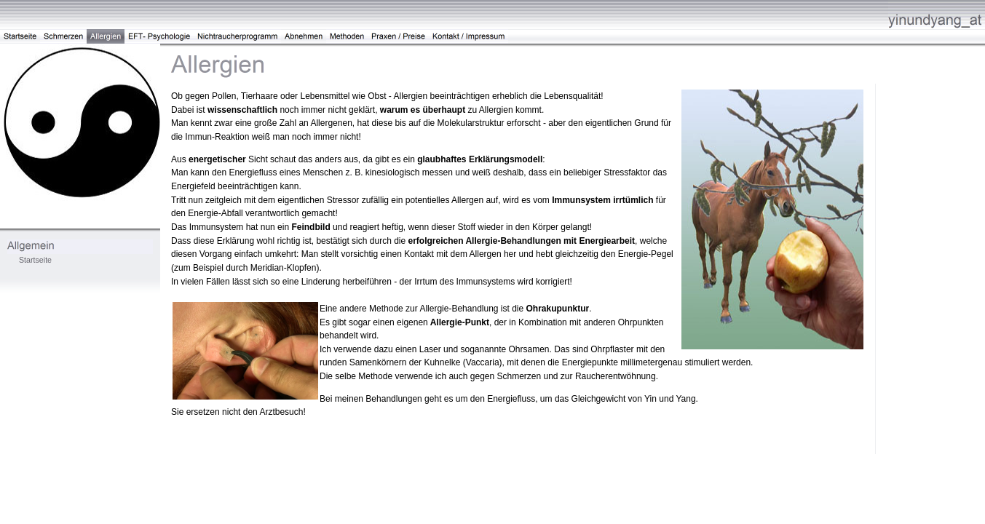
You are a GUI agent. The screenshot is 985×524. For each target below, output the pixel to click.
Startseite (35, 259)
